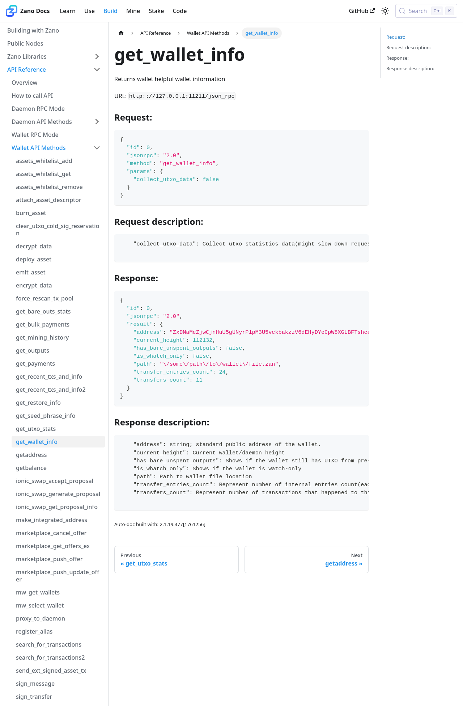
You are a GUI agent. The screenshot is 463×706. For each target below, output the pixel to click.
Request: (395, 37)
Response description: (410, 68)
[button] (54, 56)
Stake (156, 11)
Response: (397, 58)
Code (180, 11)
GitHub (362, 11)
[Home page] (121, 33)
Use (89, 11)
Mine (133, 11)
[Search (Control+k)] (426, 11)
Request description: (408, 47)
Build (110, 11)
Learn (68, 11)
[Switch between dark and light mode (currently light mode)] (385, 11)
